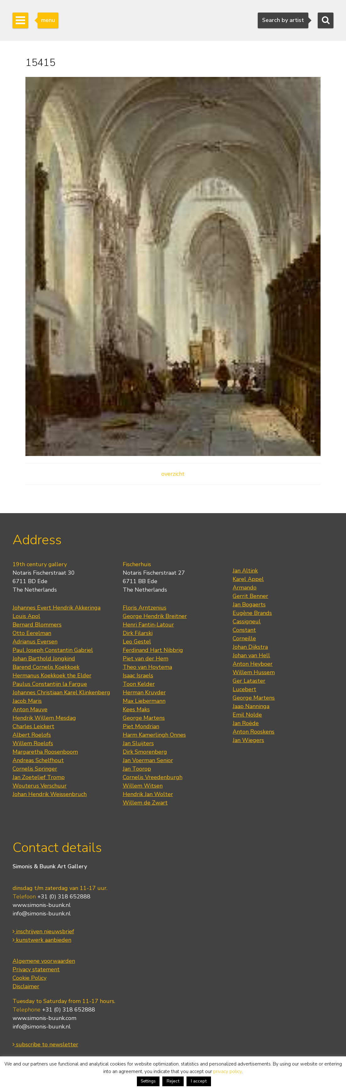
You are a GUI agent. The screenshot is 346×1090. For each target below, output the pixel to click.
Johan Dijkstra (250, 647)
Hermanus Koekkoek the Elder (52, 675)
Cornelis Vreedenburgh (152, 777)
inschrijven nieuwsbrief (43, 931)
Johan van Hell (251, 655)
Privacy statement (36, 969)
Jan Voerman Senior (148, 760)
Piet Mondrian (141, 726)
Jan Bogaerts (249, 604)
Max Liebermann (144, 701)
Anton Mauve (30, 709)
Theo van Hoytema (147, 667)
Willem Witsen (143, 785)
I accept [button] (199, 1081)
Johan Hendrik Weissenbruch (50, 794)
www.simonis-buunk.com (44, 1018)
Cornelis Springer (35, 769)
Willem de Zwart (145, 802)
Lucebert (244, 689)
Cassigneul (247, 621)
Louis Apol (26, 616)
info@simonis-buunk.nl (42, 913)
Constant (244, 630)
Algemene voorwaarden (44, 961)
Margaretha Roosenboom (45, 752)
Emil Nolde (247, 715)
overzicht (173, 474)
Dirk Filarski (138, 633)
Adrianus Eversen (35, 641)
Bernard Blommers (37, 624)
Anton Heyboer (253, 664)
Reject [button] (173, 1081)
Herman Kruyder (144, 692)
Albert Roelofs (32, 735)
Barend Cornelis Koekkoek (46, 667)
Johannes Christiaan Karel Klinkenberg (61, 692)
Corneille (244, 638)
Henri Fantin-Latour (148, 624)
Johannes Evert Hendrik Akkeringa (56, 607)
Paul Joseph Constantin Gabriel (53, 650)
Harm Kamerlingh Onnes (154, 735)
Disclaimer (26, 986)
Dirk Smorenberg (145, 752)
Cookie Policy (29, 978)
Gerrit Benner (250, 596)
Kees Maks (136, 709)
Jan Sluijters (138, 743)
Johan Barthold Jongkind (44, 658)
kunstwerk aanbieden (42, 940)
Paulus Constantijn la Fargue (50, 684)
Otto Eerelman (32, 633)
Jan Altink (245, 570)
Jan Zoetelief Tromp (39, 777)
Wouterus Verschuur (40, 785)
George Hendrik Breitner (155, 616)
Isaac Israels (138, 675)
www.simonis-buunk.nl (42, 905)
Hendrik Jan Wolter (148, 794)
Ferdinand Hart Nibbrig (153, 650)
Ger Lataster (249, 681)
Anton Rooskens (253, 731)
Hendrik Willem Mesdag (44, 718)
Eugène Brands (252, 613)
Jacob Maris (27, 701)
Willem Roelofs (33, 743)
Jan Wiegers (248, 740)
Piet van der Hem (145, 658)
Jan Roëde (246, 723)
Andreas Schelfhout (38, 760)
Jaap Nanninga (251, 706)
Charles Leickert (33, 726)
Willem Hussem (254, 672)
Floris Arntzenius (144, 607)
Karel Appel (248, 579)
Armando (245, 587)
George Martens (144, 718)
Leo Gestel (137, 641)
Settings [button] (148, 1081)
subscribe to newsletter (45, 1044)
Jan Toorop (137, 769)
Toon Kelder (139, 684)
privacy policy (227, 1071)
